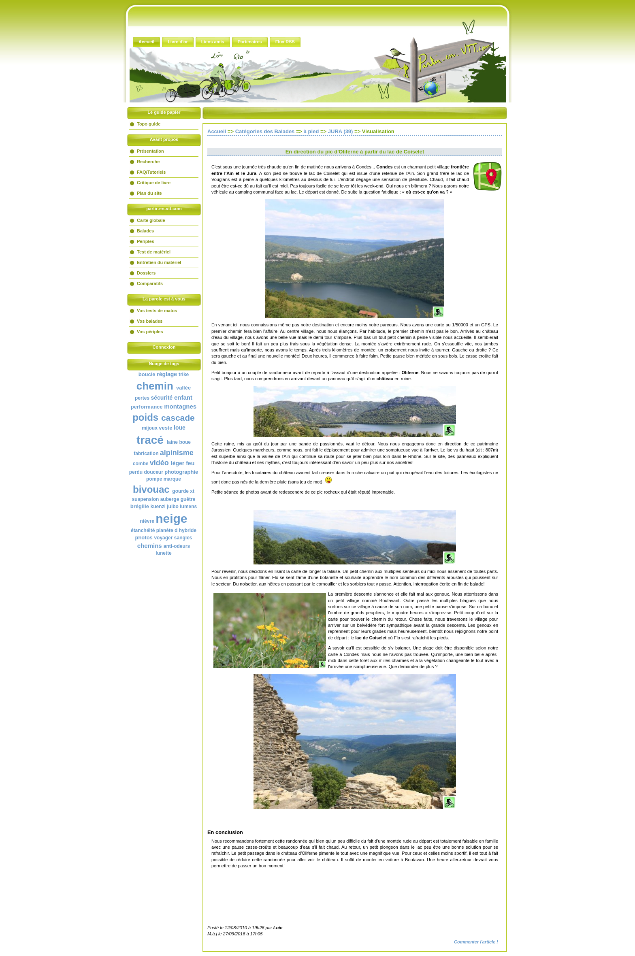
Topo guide (148, 123)
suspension (145, 499)
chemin (154, 386)
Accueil (216, 131)
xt (192, 491)
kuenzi (158, 506)
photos (143, 537)
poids (145, 417)
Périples (145, 241)
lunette (163, 553)
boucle (147, 374)
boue (185, 442)
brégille (139, 506)
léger (177, 463)
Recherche (148, 161)
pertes (142, 398)
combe (141, 463)
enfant (183, 397)
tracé (150, 440)
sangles (183, 538)
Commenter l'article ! (476, 941)
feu (190, 463)
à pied (311, 131)
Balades (145, 230)
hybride (187, 530)
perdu (136, 472)
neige (171, 518)
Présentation (150, 151)
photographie (181, 472)
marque (172, 479)
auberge (169, 499)
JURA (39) (340, 131)
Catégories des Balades (265, 131)
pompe (154, 479)
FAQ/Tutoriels (151, 172)
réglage (167, 374)
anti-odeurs (177, 546)
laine (172, 442)
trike (184, 374)
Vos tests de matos (157, 310)
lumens (188, 506)
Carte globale (151, 220)
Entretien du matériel (159, 262)
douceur (153, 472)
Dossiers (146, 272)
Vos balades (149, 321)
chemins (149, 545)
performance (147, 407)
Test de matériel (153, 251)
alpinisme (177, 453)
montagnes (180, 406)
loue (179, 427)
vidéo (159, 463)
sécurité (162, 397)
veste (165, 428)
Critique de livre (153, 182)
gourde (180, 491)
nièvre (147, 521)
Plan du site (149, 193)
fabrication (146, 453)
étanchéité (143, 530)
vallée (183, 388)
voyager (163, 538)
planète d (167, 530)
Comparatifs (150, 283)
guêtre (188, 499)
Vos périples (150, 331)
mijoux (150, 428)
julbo (173, 506)
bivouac (151, 489)
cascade (178, 417)
